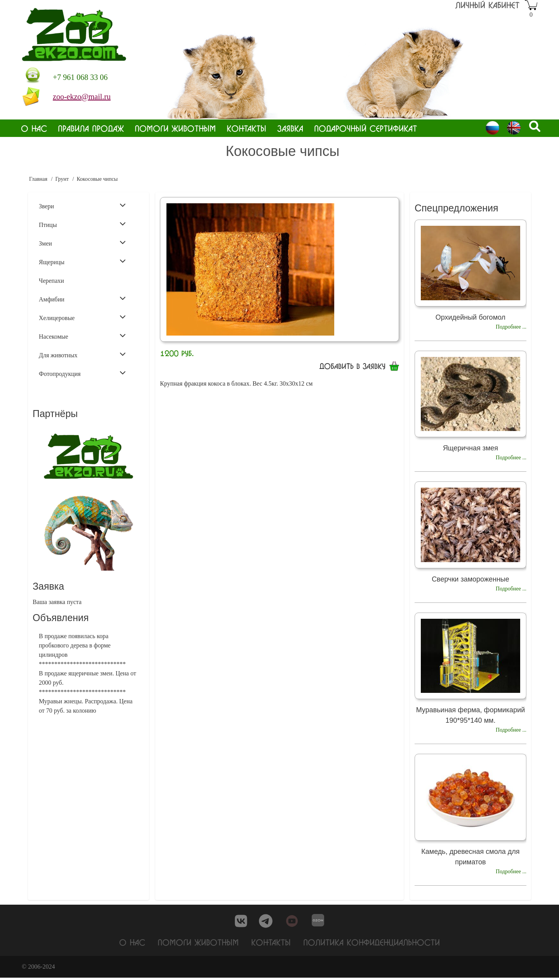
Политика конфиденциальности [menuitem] (371, 942)
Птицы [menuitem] (82, 224)
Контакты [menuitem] (246, 128)
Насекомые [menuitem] (82, 336)
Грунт (62, 179)
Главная (38, 179)
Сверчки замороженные (470, 579)
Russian (492, 128)
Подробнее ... (511, 327)
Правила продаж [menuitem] (91, 128)
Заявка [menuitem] (290, 128)
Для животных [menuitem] (82, 354)
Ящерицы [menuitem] (82, 261)
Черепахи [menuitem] (51, 280)
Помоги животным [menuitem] (175, 128)
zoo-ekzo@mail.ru (82, 96)
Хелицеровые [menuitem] (82, 317)
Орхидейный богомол (470, 317)
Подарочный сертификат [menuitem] (365, 128)
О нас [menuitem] (34, 128)
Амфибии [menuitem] (82, 299)
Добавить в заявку (352, 366)
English (514, 128)
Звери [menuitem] (82, 205)
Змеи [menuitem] (82, 243)
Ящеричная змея (470, 448)
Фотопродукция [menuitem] (82, 373)
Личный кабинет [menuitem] (487, 4)
